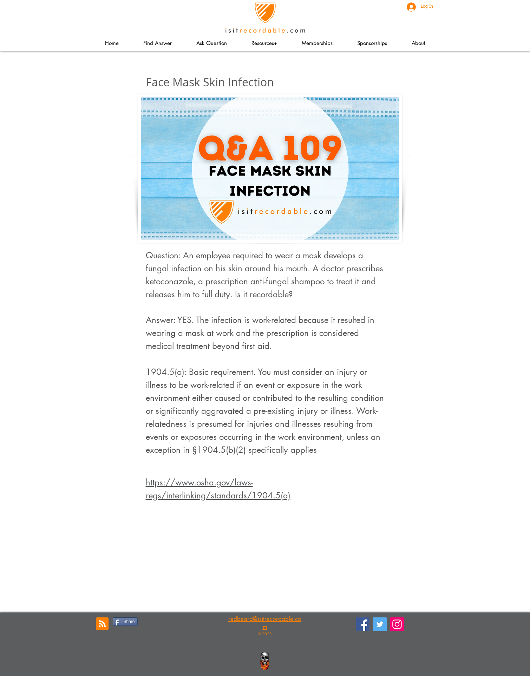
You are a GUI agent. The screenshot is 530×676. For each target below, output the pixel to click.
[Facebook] (362, 624)
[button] (264, 43)
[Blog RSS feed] (102, 624)
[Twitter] (380, 624)
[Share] (125, 621)
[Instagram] (397, 624)
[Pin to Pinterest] (180, 620)
